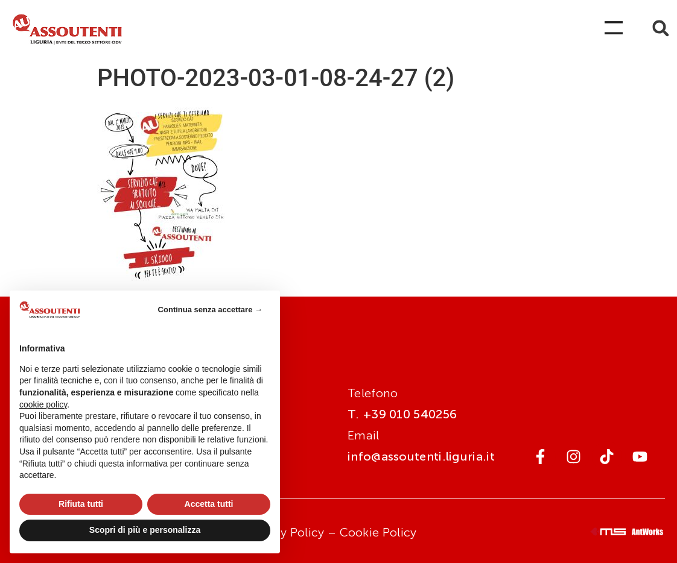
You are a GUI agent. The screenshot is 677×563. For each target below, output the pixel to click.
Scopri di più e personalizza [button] (144, 530)
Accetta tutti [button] (209, 504)
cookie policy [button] (43, 404)
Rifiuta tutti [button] (81, 504)
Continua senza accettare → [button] (210, 309)
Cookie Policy (378, 532)
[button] (660, 28)
